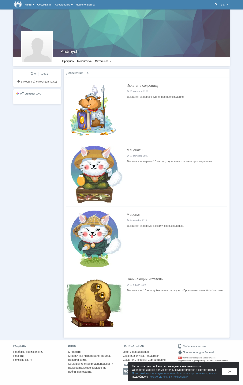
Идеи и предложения (136, 351)
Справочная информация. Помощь (89, 355)
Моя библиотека (85, 4)
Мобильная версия (192, 346)
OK (229, 371)
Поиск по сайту (22, 359)
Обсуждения (44, 4)
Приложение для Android (196, 352)
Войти (224, 4)
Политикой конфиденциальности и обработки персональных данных (174, 373)
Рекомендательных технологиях (168, 376)
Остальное (103, 61)
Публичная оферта (80, 371)
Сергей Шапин (157, 359)
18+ (179, 358)
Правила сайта (77, 359)
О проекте (74, 351)
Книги (29, 4)
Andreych (69, 51)
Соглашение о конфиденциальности (90, 363)
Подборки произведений (28, 351)
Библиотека (84, 61)
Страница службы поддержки (141, 355)
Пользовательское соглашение (87, 367)
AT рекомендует (31, 93)
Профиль (68, 61)
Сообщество (64, 4)
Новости (18, 355)
